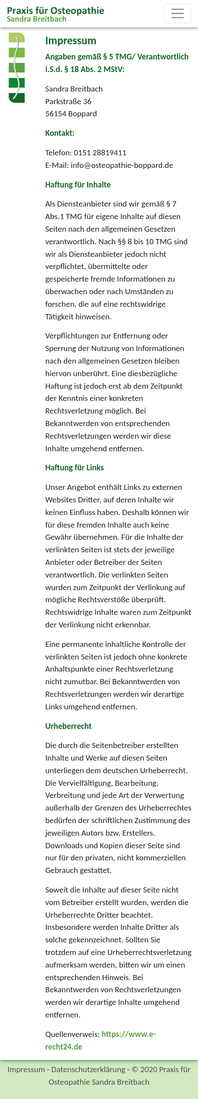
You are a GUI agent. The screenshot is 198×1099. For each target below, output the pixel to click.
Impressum (26, 1069)
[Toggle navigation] (177, 13)
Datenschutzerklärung (88, 1069)
